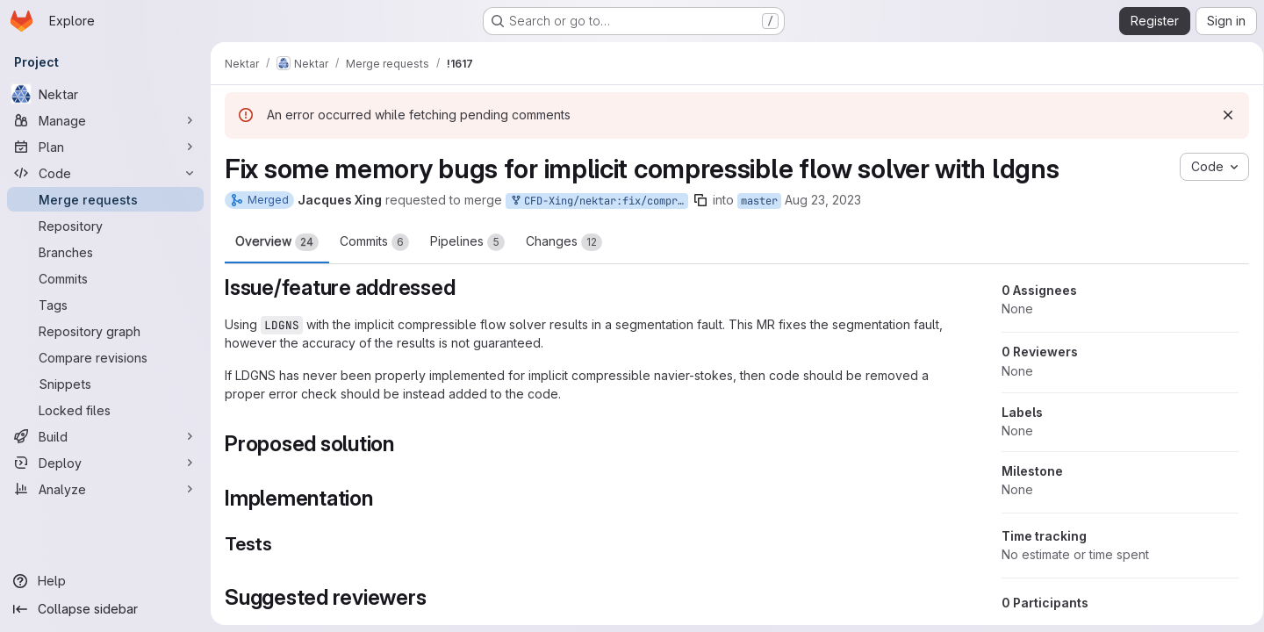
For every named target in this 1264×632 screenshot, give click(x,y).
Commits (374, 242)
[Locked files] (105, 410)
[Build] (105, 436)
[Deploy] (105, 462)
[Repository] (105, 225)
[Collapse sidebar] (105, 609)
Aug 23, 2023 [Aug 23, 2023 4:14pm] (823, 199)
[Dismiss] (1221, 115)
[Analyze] (105, 489)
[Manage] (105, 120)
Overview (277, 242)
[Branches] (105, 252)
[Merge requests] (105, 199)
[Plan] (105, 146)
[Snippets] (105, 383)
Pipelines (467, 242)
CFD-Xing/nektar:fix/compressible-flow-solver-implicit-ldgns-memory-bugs (598, 201)
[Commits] (105, 278)
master (759, 201)
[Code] (105, 173)
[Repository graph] (105, 331)
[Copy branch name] (700, 200)
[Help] (105, 581)
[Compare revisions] (105, 357)
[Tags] (105, 304)
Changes (564, 242)
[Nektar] (105, 94)
